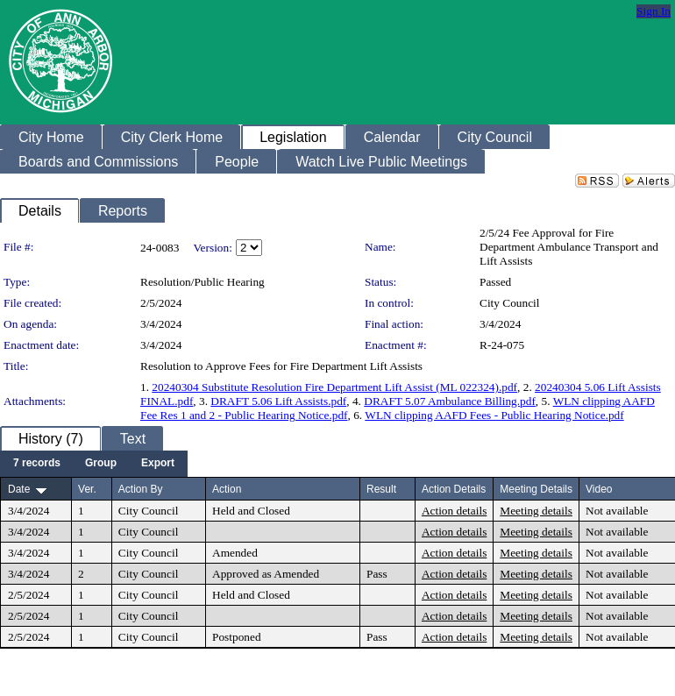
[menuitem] (37, 463)
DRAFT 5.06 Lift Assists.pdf (278, 401)
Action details (454, 510)
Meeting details (536, 510)
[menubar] (94, 464)
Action (226, 489)
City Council (510, 302)
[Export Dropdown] (158, 463)
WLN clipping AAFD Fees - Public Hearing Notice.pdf (494, 415)
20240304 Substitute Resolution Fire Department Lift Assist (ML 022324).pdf (334, 387)
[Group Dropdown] (101, 463)
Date (19, 489)
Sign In (653, 11)
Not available (617, 510)
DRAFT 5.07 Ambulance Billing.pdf (450, 401)
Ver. (87, 489)
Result (381, 489)
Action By (140, 489)
